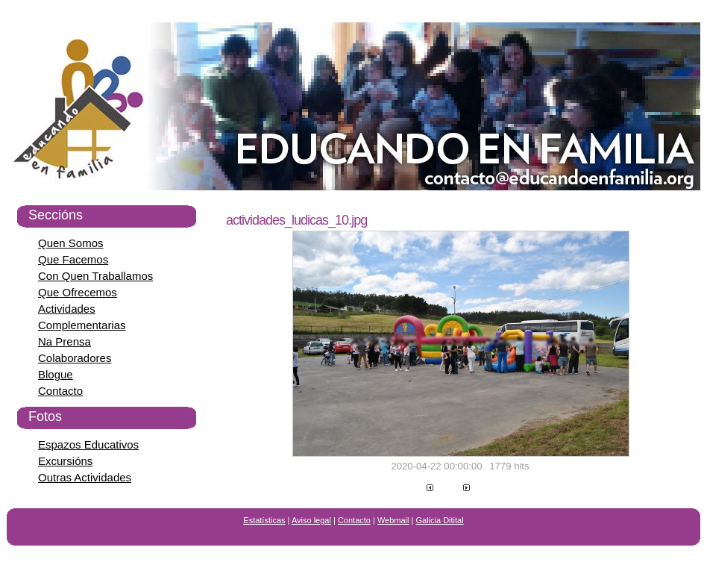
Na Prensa (64, 341)
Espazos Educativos (88, 444)
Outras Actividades (84, 477)
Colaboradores (74, 358)
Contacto (60, 390)
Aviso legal (311, 520)
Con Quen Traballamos (95, 275)
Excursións (65, 461)
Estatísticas (264, 520)
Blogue (55, 374)
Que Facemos (73, 259)
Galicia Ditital (440, 520)
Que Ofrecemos (77, 292)
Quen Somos (71, 243)
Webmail (393, 520)
